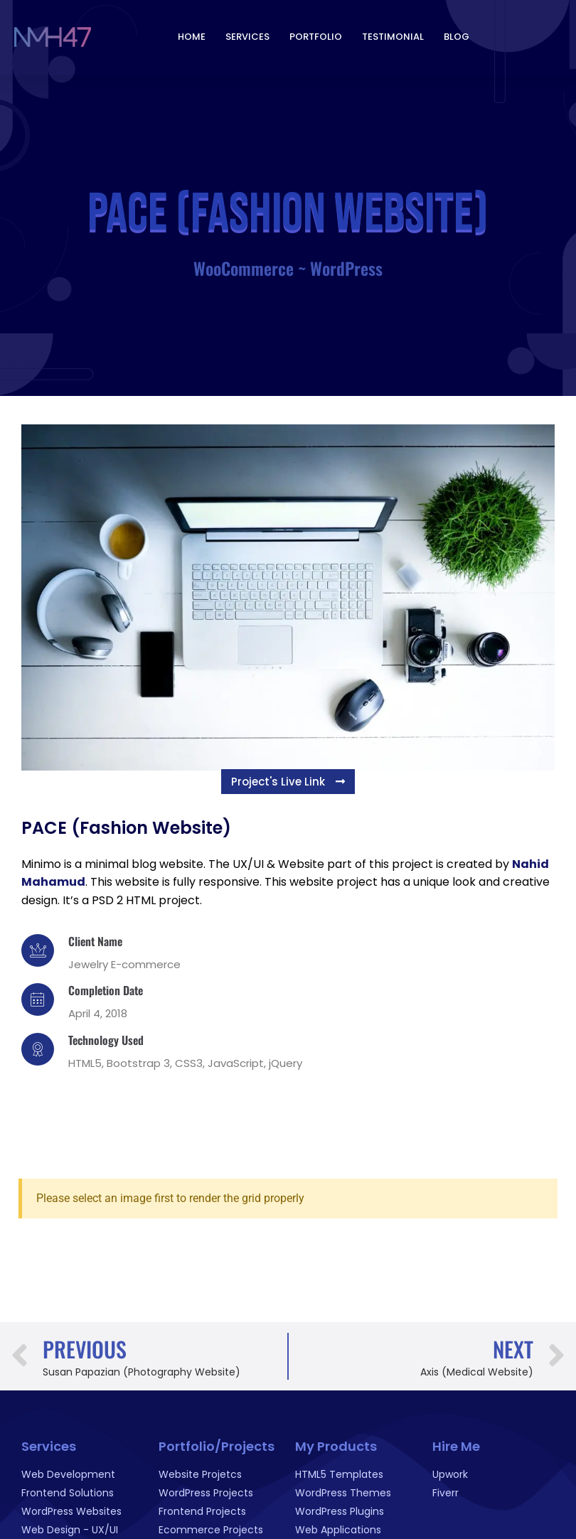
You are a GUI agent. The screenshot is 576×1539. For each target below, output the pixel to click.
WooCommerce (243, 268)
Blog (456, 34)
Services (247, 34)
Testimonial (393, 34)
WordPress (346, 268)
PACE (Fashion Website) (126, 828)
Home (192, 34)
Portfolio (315, 34)
